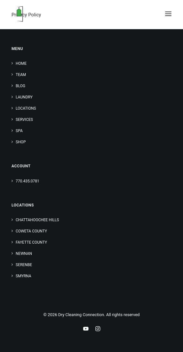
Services (24, 119)
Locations (26, 108)
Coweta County (31, 231)
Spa (19, 131)
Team (21, 74)
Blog (20, 86)
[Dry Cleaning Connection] (20, 14)
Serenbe (24, 265)
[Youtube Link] (86, 329)
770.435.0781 (27, 181)
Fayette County (31, 242)
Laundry (24, 97)
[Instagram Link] (97, 329)
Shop (21, 142)
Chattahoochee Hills (37, 220)
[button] (168, 14)
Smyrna (23, 276)
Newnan (24, 253)
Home (21, 63)
